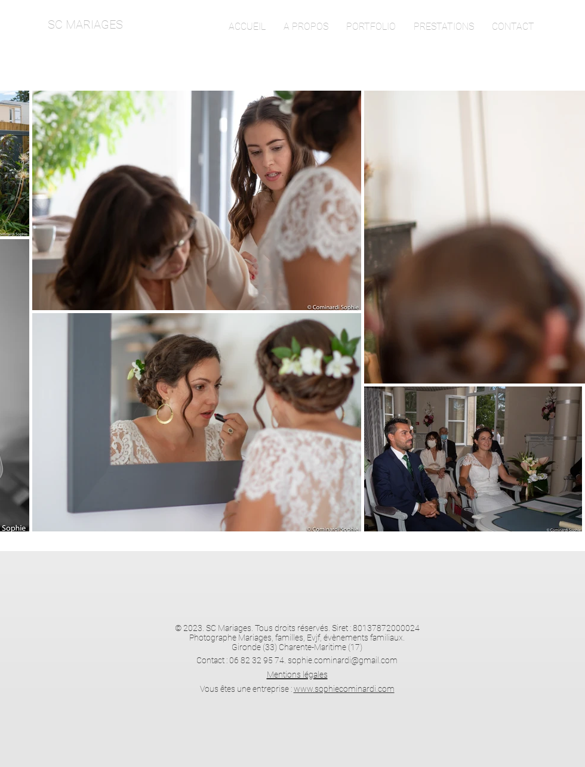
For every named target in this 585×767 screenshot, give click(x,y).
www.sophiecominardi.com (344, 689)
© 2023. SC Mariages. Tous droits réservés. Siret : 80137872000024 (297, 628)
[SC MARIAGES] (128, 24)
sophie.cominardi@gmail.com (343, 660)
